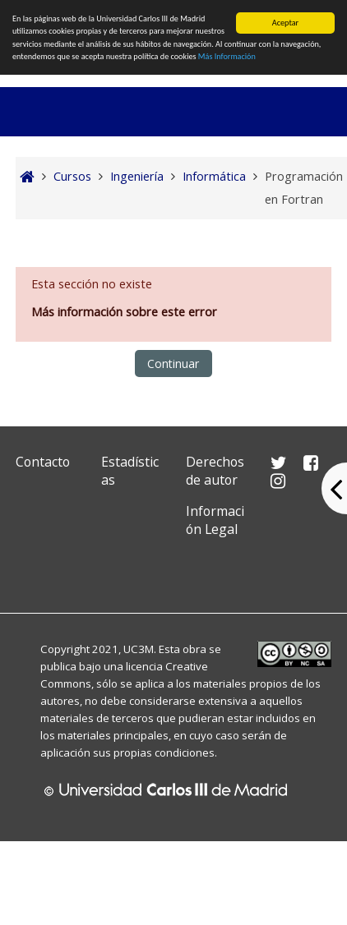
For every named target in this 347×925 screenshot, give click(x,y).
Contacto (43, 462)
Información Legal (215, 520)
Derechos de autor (215, 471)
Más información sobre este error (124, 312)
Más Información (227, 56)
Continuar (173, 363)
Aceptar (285, 22)
